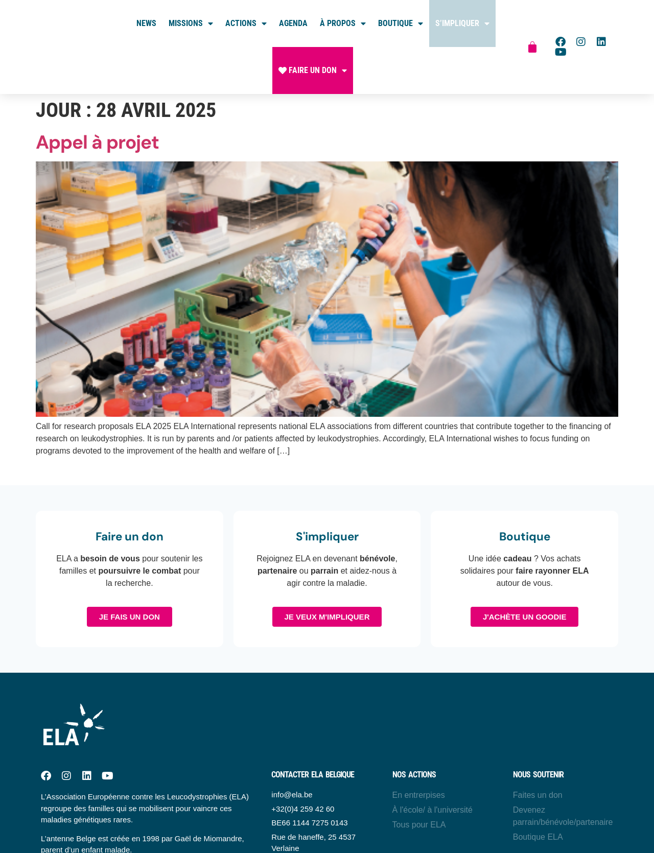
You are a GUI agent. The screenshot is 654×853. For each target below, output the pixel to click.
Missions (191, 23)
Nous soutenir (538, 774)
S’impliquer (462, 23)
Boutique (400, 23)
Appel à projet (97, 142)
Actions (246, 23)
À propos (343, 23)
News (146, 23)
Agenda (293, 23)
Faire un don (312, 70)
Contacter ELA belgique (312, 774)
